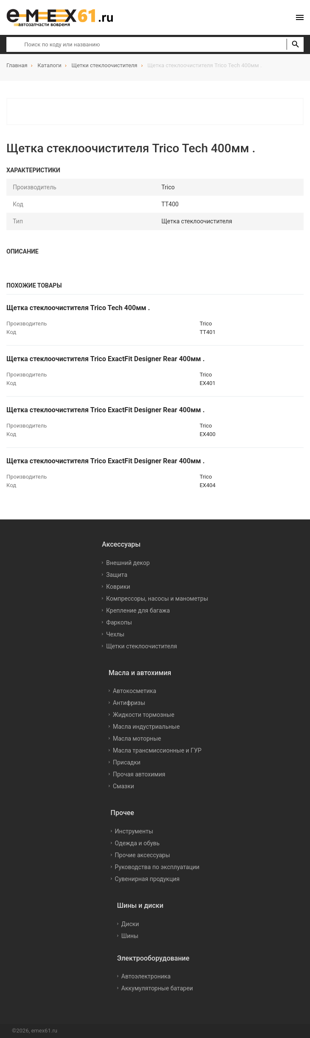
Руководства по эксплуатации (157, 867)
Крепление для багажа (138, 610)
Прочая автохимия (139, 774)
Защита (116, 574)
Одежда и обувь (137, 843)
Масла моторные (137, 738)
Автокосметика (134, 690)
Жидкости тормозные (143, 714)
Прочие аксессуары (142, 855)
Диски (130, 924)
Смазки (123, 786)
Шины (129, 935)
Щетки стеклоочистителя (141, 646)
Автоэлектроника (146, 976)
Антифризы (129, 702)
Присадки (127, 762)
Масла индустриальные (146, 726)
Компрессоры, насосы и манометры (157, 598)
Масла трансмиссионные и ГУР (157, 750)
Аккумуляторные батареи (157, 988)
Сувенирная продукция (147, 878)
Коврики (118, 586)
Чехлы (115, 634)
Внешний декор (127, 562)
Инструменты (134, 831)
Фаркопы (119, 622)
